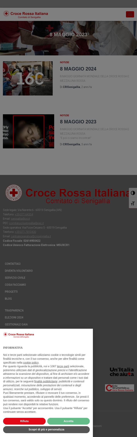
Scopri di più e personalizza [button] (46, 429)
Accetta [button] (69, 421)
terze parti (63, 366)
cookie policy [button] (31, 362)
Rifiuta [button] (24, 421)
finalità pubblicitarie (45, 381)
